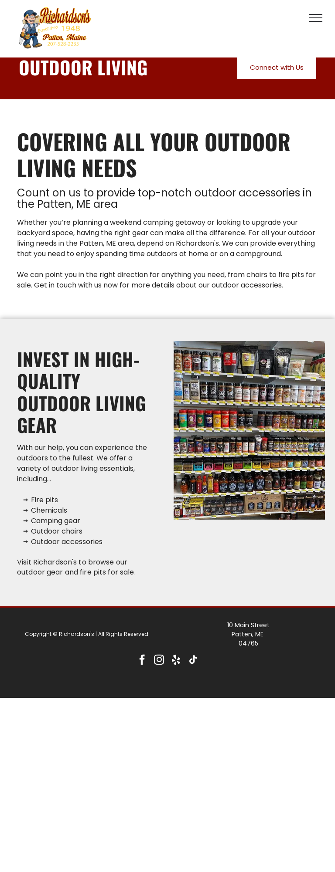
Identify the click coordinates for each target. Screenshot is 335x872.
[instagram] (159, 660)
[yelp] (176, 660)
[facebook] (142, 660)
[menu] (315, 18)
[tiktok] (193, 660)
